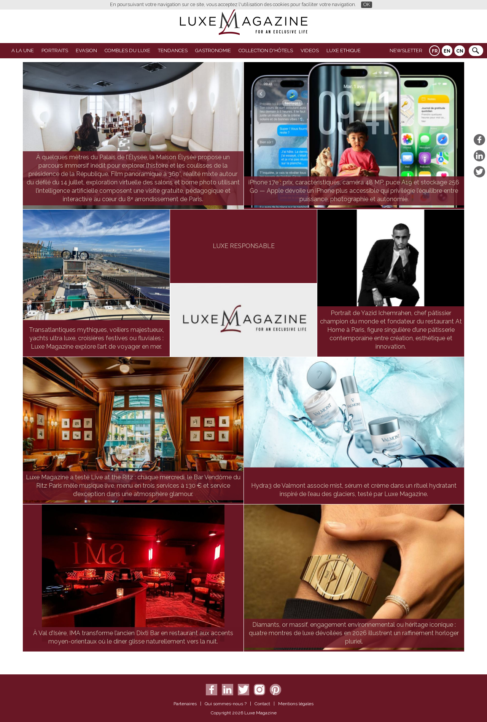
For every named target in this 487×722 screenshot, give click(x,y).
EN (447, 51)
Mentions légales (296, 703)
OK (366, 4)
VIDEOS (310, 50)
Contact (262, 703)
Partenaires (185, 703)
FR (435, 51)
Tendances (173, 50)
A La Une (22, 50)
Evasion (86, 50)
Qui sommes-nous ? (226, 703)
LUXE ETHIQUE (343, 50)
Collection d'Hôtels (266, 50)
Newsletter (406, 50)
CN (459, 51)
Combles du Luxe (127, 50)
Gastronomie (213, 50)
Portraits (54, 50)
